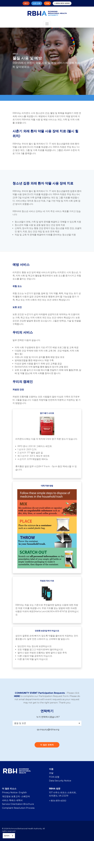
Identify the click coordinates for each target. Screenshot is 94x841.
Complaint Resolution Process (18, 808)
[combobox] (9, 835)
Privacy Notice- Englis (13, 792)
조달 (51, 773)
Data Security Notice (60, 780)
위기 (26, 3)
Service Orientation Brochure (18, 804)
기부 (47, 3)
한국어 (6, 836)
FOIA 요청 (54, 777)
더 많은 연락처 (47, 745)
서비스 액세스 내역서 (12, 800)
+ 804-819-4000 (62, 3)
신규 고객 (36, 3)
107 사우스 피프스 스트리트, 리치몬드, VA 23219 (62, 794)
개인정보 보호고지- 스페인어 (16, 796)
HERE (17, 696)
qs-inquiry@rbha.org (48, 729)
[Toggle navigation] (47, 24)
